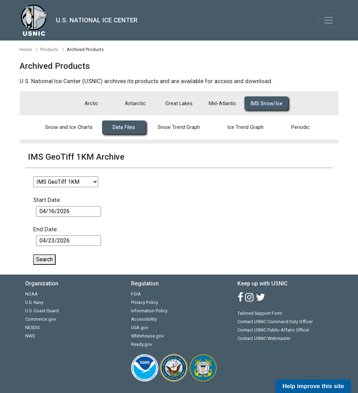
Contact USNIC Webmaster (264, 338)
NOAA (31, 294)
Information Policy (149, 310)
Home (26, 49)
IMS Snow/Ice (266, 103)
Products (49, 49)
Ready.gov (141, 344)
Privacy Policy (144, 302)
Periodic (300, 127)
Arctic (91, 103)
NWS (30, 336)
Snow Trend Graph (179, 127)
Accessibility (144, 319)
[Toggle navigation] (328, 20)
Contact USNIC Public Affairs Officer (273, 330)
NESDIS (32, 327)
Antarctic (135, 103)
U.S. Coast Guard (42, 310)
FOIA (136, 294)
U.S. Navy (34, 302)
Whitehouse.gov (147, 336)
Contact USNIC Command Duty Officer (275, 321)
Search (44, 259)
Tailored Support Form (259, 313)
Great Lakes (179, 103)
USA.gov (139, 327)
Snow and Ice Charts (69, 127)
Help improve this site (313, 386)
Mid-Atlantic (222, 103)
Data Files (124, 127)
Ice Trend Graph (245, 127)
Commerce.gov (40, 319)
